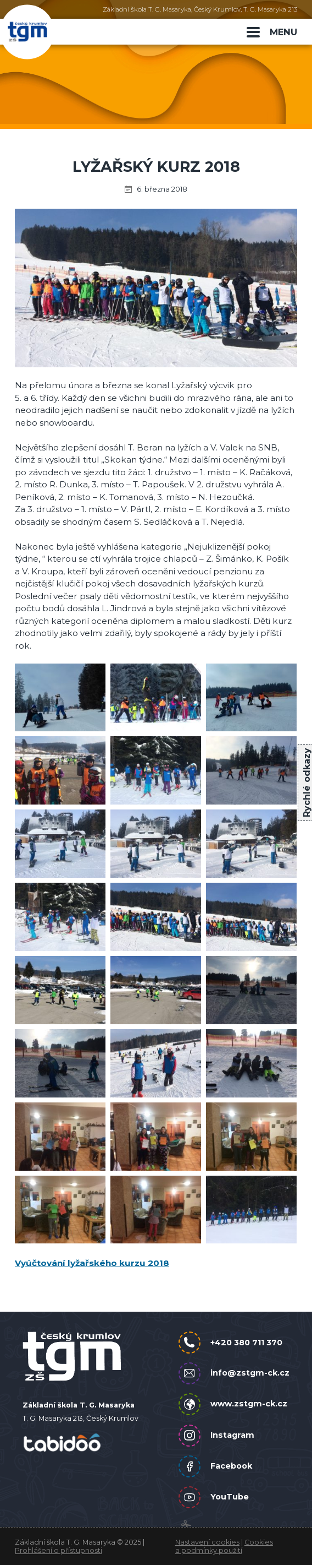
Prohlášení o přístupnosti (58, 1550)
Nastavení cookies (207, 1542)
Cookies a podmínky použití (224, 1546)
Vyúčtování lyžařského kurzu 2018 (92, 1263)
